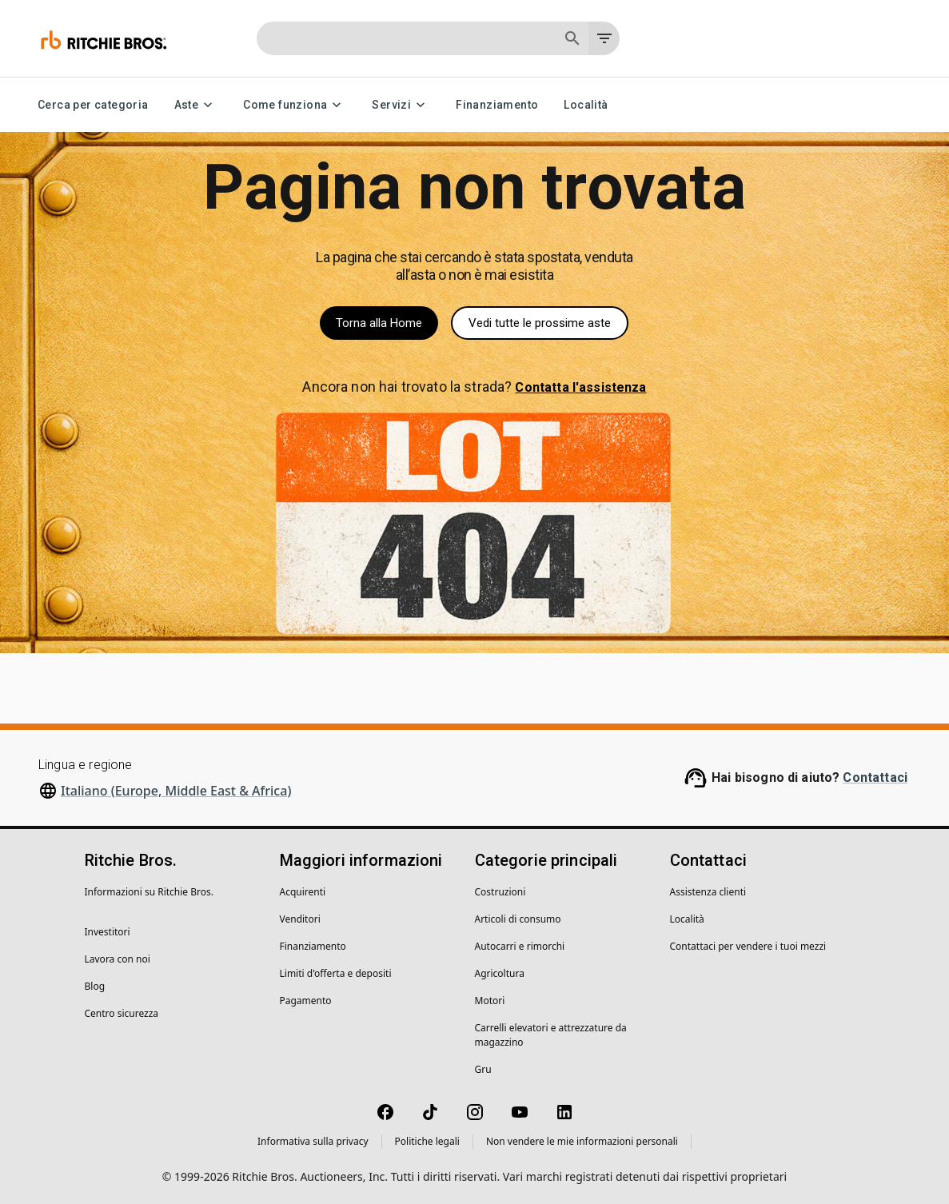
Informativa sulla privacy (313, 1141)
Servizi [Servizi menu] (401, 105)
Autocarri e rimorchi (520, 946)
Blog (95, 986)
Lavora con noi (117, 959)
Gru (483, 1069)
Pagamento (306, 1000)
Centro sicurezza (122, 1013)
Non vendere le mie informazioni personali (582, 1141)
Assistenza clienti (708, 892)
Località (585, 105)
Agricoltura (499, 973)
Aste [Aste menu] (196, 105)
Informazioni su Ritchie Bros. (149, 892)
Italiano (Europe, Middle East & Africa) (176, 790)
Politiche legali (427, 1141)
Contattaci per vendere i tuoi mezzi (748, 946)
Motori (490, 1000)
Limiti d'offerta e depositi (336, 973)
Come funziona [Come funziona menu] (295, 105)
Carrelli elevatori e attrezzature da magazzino (551, 1035)
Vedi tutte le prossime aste (540, 323)
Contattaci (875, 777)
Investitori (107, 932)
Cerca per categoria (93, 105)
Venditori (300, 919)
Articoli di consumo (518, 919)
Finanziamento (496, 105)
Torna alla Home (379, 323)
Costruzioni (500, 892)
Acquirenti (303, 892)
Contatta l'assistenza (580, 387)
